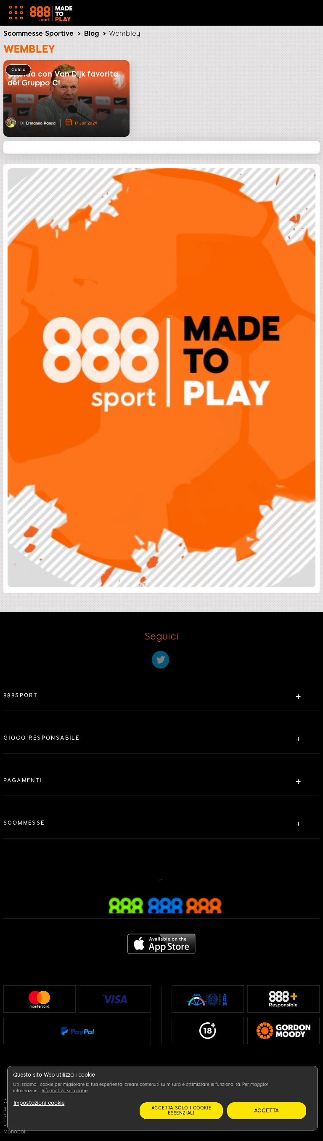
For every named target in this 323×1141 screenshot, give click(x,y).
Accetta (267, 1111)
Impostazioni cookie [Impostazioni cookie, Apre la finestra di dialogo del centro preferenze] (38, 1103)
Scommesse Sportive (38, 33)
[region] (162, 1098)
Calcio (18, 69)
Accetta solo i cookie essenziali (181, 1110)
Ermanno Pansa (41, 123)
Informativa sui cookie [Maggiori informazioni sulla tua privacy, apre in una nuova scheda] (64, 1090)
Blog (91, 33)
